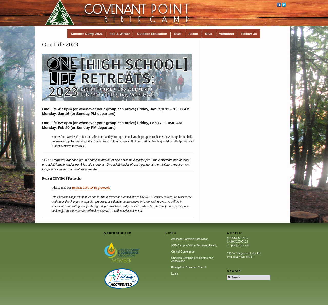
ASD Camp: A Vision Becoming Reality (194, 245)
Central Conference (183, 251)
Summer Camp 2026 (87, 34)
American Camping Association (189, 239)
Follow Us (249, 34)
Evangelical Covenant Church (189, 267)
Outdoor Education (152, 34)
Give (208, 34)
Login (174, 273)
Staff (177, 34)
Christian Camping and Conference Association (192, 259)
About (193, 34)
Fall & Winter (120, 34)
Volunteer (226, 34)
